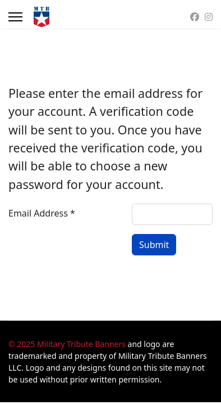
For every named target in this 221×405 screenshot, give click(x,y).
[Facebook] (194, 17)
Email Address (41, 213)
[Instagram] (209, 17)
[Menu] (15, 17)
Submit (154, 244)
